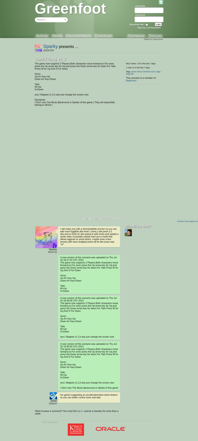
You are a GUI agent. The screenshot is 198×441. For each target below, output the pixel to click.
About (44, 422)
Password (140, 15)
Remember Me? (137, 24)
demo (139, 71)
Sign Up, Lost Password (149, 28)
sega (158, 71)
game (133, 71)
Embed (180, 221)
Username (140, 6)
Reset (96, 219)
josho (54, 400)
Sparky (50, 46)
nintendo (146, 71)
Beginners (131, 80)
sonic (153, 71)
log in (80, 411)
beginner (130, 74)
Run (86, 219)
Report (147, 39)
